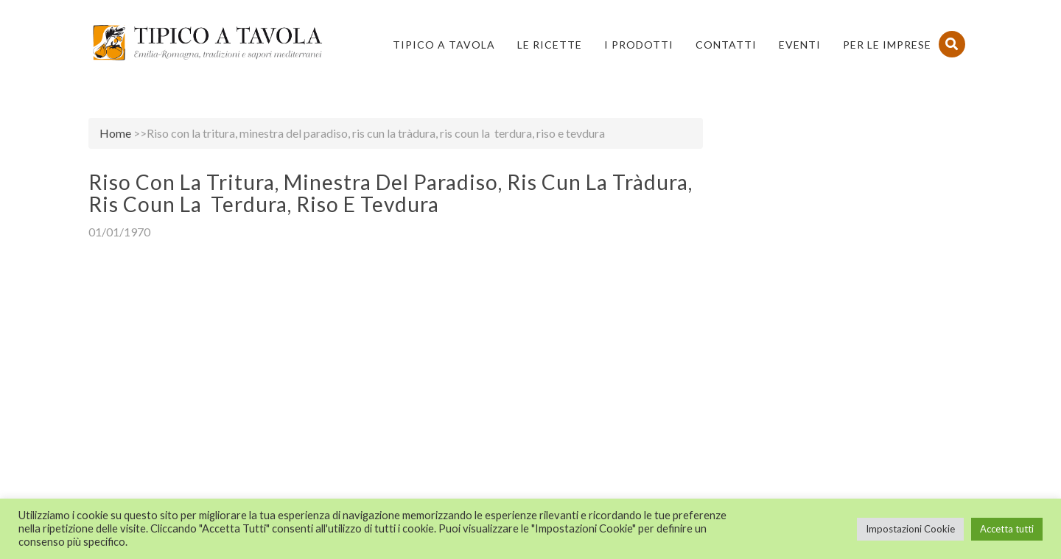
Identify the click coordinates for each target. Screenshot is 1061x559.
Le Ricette (549, 44)
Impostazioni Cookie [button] (910, 529)
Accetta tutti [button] (1007, 529)
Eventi (800, 44)
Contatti (726, 44)
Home (115, 133)
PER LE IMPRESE (887, 44)
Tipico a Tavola (444, 44)
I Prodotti (638, 44)
